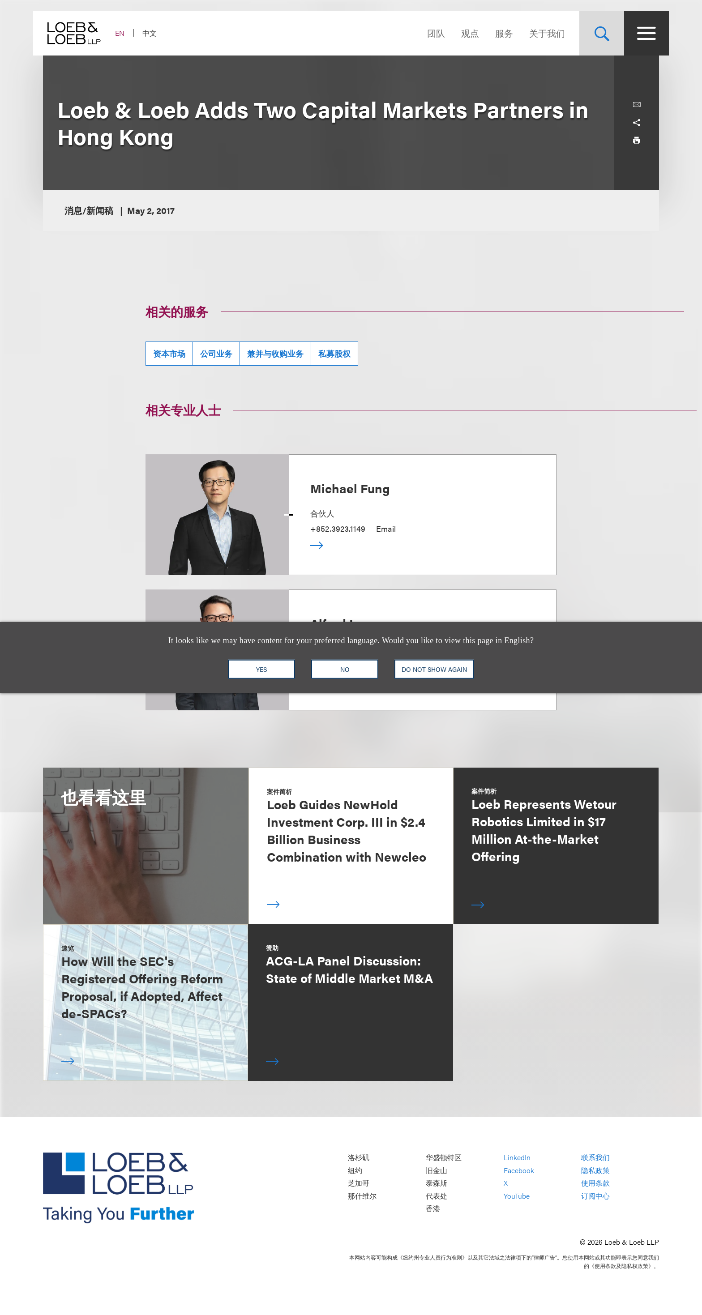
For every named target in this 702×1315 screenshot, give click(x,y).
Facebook (519, 1170)
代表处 (436, 1196)
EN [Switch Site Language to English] (129, 33)
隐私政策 (595, 1170)
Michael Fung (350, 488)
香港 (433, 1209)
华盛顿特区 (444, 1158)
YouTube (517, 1196)
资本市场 (169, 353)
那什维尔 (362, 1196)
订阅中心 (595, 1196)
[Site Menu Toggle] (636, 33)
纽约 (355, 1170)
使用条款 (595, 1183)
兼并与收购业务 (275, 353)
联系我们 (595, 1158)
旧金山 (436, 1170)
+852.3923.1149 (337, 528)
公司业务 (216, 353)
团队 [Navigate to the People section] (426, 32)
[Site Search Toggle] (591, 33)
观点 (460, 32)
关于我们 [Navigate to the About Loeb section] (537, 32)
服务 (494, 32)
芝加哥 (358, 1183)
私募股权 (334, 353)
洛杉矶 (358, 1158)
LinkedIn (517, 1158)
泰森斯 (436, 1183)
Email (386, 528)
